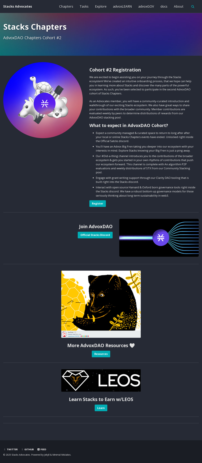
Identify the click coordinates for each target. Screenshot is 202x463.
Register (98, 203)
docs (163, 6)
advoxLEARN (122, 6)
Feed (42, 449)
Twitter (10, 449)
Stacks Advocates (17, 6)
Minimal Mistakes (61, 454)
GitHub (27, 449)
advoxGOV (146, 6)
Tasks (83, 6)
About (178, 6)
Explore (100, 6)
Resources (101, 354)
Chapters (66, 6)
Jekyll (46, 454)
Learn (101, 408)
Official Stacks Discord (95, 235)
